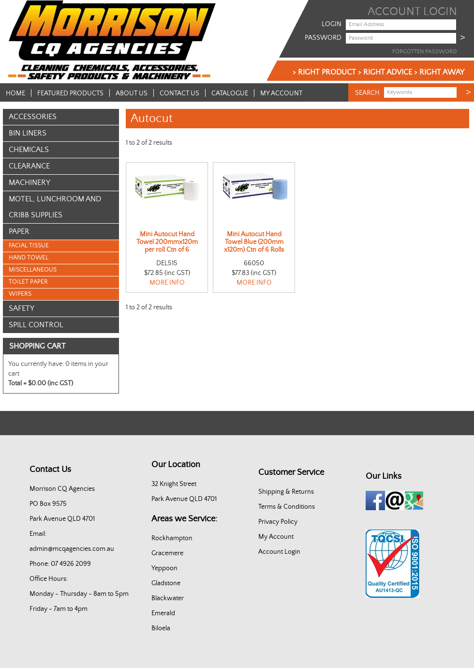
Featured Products (70, 93)
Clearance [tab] (29, 166)
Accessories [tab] (33, 116)
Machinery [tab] (29, 182)
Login (331, 24)
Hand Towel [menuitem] (28, 257)
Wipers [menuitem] (20, 294)
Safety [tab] (21, 308)
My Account (281, 93)
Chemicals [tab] (29, 149)
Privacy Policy (277, 522)
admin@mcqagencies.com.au (72, 549)
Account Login (279, 552)
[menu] (61, 270)
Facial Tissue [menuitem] (29, 245)
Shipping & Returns (286, 492)
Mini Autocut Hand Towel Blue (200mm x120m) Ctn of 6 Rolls (254, 242)
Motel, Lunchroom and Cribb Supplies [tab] (55, 207)
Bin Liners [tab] (27, 133)
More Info (167, 283)
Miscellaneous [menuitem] (33, 269)
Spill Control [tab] (36, 324)
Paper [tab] (19, 231)
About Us (132, 93)
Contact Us (179, 93)
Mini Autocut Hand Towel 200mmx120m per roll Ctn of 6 (167, 242)
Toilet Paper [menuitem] (28, 282)
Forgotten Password (424, 51)
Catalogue (229, 93)
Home (15, 93)
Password (323, 38)
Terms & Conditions (286, 507)
